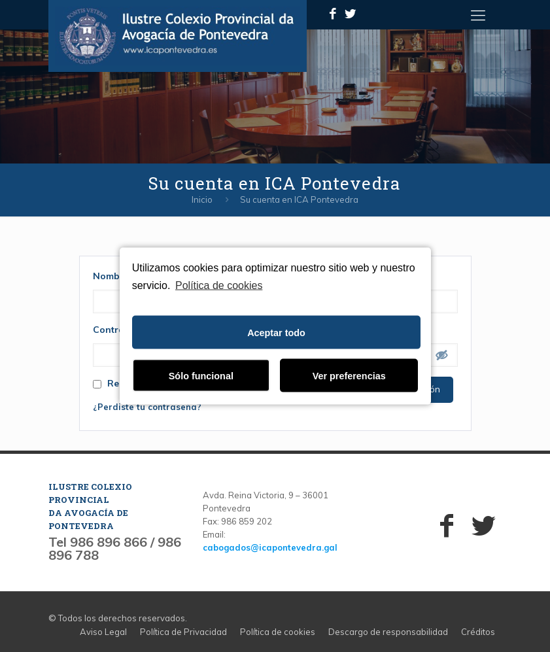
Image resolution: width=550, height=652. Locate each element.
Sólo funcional (201, 375)
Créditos (478, 631)
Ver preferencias (349, 375)
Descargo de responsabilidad (388, 631)
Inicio (202, 199)
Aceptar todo (276, 332)
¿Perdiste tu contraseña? (147, 407)
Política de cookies (218, 284)
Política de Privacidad (183, 631)
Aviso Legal (103, 631)
